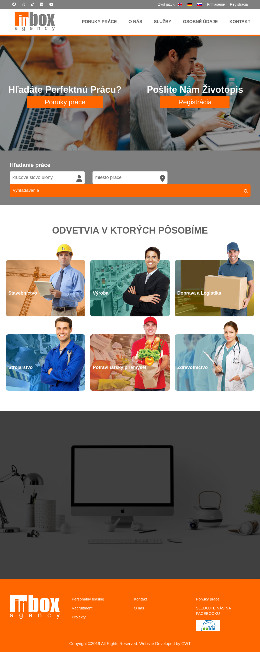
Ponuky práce (65, 102)
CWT (186, 643)
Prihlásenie (216, 4)
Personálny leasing (88, 599)
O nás (135, 21)
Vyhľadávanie (26, 190)
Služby (162, 21)
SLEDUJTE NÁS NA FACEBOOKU (213, 611)
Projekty (79, 617)
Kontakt (240, 21)
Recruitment (82, 608)
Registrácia (239, 4)
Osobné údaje (200, 21)
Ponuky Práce (99, 21)
